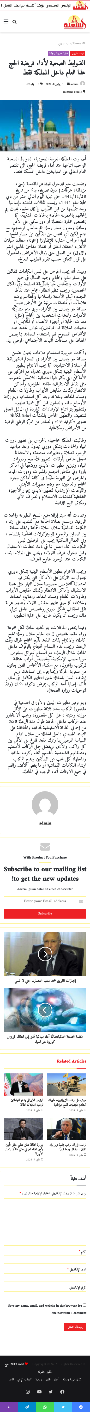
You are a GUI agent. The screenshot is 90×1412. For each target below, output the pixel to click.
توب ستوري (64, 43)
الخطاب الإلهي (24, 1379)
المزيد (11, 1379)
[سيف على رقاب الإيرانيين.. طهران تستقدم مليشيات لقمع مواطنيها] (66, 1084)
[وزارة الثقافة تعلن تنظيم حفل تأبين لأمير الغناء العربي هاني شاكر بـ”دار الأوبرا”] (23, 1129)
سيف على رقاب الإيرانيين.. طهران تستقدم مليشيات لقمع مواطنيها (67, 1102)
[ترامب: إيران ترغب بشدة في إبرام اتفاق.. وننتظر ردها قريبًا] (66, 1129)
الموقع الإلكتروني (77, 1287)
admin (74, 84)
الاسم (82, 1251)
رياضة (39, 1379)
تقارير (47, 1379)
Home (79, 43)
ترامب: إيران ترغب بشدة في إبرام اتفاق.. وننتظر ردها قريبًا (67, 1147)
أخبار (56, 1379)
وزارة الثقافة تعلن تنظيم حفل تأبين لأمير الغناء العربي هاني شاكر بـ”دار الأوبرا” (24, 1149)
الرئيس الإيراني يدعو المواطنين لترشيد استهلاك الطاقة (27, 1102)
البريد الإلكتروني (76, 1269)
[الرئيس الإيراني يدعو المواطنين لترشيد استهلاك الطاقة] (23, 1084)
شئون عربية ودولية (58, 53)
